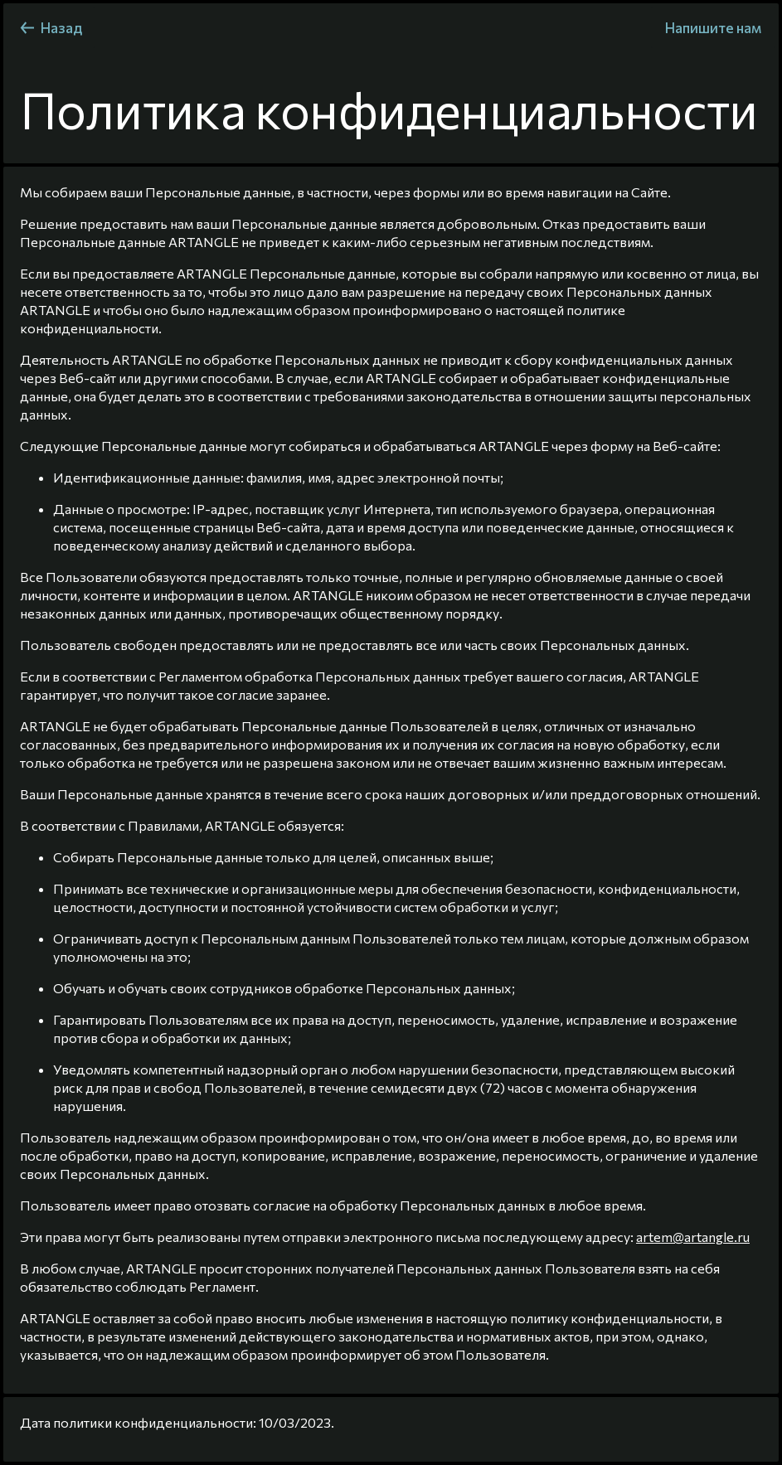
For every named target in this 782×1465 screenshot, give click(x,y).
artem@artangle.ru (693, 1236)
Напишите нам (713, 27)
